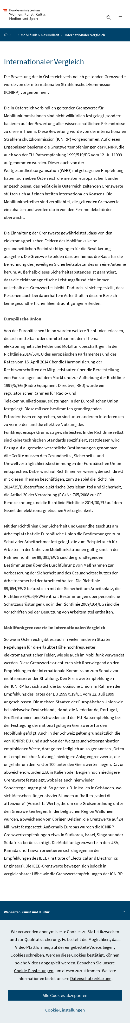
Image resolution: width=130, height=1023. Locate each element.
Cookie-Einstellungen (34, 971)
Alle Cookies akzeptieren (65, 995)
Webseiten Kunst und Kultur (65, 914)
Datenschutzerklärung (91, 978)
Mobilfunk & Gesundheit (40, 37)
